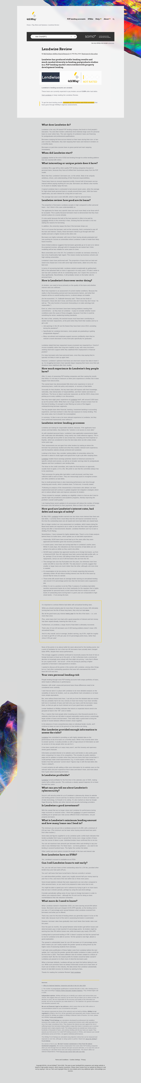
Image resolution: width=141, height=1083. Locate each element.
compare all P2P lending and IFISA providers (78, 102)
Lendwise (45, 157)
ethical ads (111, 43)
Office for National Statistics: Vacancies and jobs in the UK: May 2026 (64, 985)
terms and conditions (56, 1017)
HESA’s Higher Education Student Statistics (69, 990)
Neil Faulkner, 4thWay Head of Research (56, 54)
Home (29, 25)
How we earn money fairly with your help (72, 1051)
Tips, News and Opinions (39, 25)
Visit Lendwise (47, 95)
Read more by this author (90, 54)
